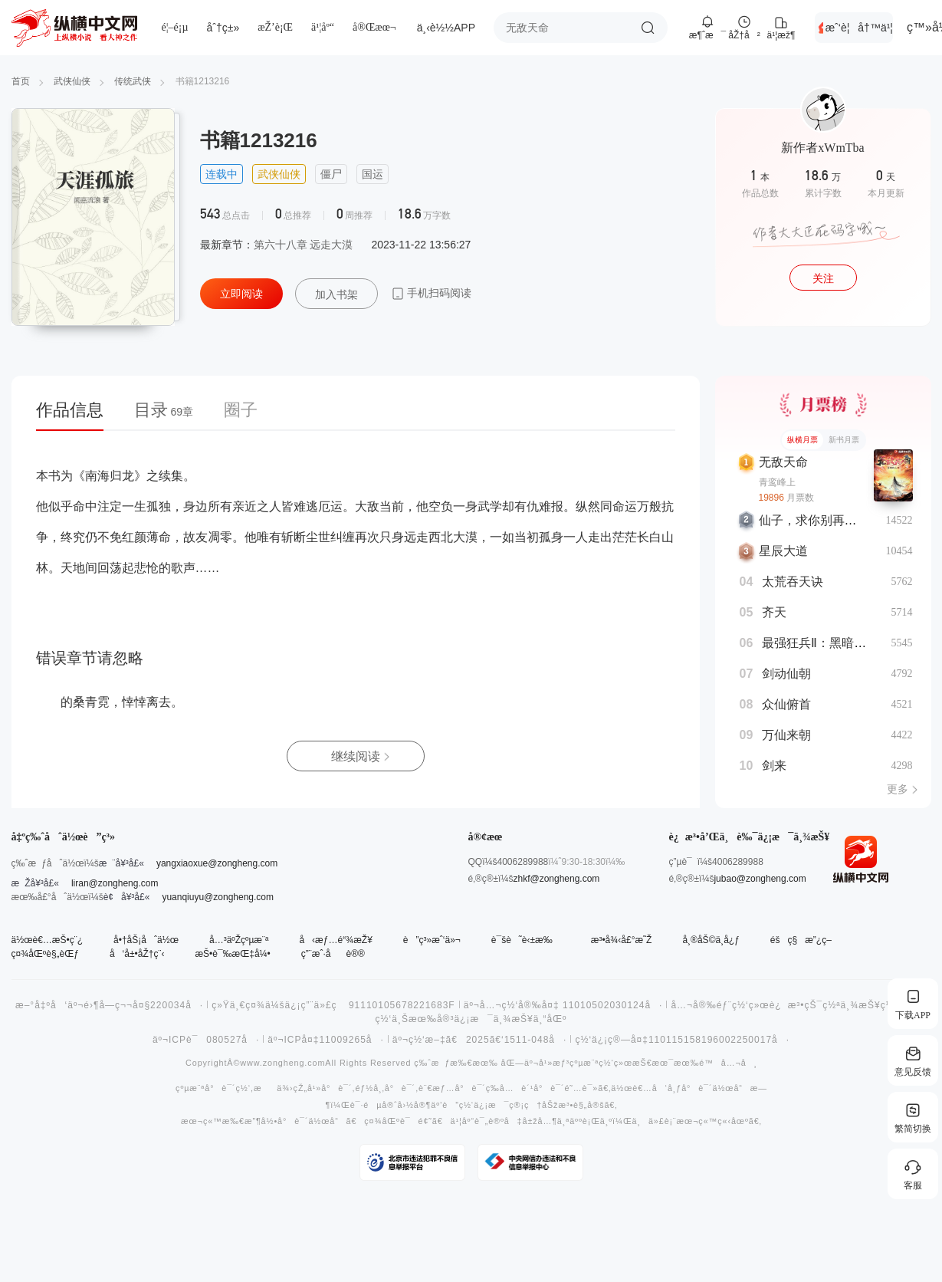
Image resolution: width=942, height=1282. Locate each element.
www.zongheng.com (282, 1063)
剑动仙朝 (786, 673)
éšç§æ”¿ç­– (801, 940)
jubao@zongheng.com (760, 878)
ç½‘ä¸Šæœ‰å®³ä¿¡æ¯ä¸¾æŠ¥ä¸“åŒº (471, 1019)
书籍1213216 (203, 81)
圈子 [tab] (241, 409)
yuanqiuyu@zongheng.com (218, 897)
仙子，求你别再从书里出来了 (838, 520)
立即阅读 (241, 294)
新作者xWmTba (822, 147)
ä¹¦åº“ (322, 27)
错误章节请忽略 (89, 657)
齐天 (774, 612)
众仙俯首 (786, 704)
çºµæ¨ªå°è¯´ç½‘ (213, 1088)
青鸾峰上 (777, 482)
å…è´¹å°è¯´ (531, 1088)
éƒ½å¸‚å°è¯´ (385, 1088)
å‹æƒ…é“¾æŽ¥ (335, 940)
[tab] (77, 415)
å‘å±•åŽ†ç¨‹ (137, 953)
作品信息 (69, 409)
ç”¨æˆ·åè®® (333, 953)
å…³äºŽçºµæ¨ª (238, 940)
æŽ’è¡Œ (275, 27)
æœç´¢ (647, 27)
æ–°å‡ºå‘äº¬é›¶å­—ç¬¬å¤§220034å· (109, 1005)
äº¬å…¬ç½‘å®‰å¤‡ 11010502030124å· (563, 1005)
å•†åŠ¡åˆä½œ (146, 940)
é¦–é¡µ (175, 27)
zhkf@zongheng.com (556, 878)
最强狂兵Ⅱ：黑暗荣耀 (820, 642)
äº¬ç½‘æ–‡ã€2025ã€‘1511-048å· (479, 1039)
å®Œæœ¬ (374, 27)
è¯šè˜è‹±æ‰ (525, 940)
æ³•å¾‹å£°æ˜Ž (621, 940)
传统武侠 (132, 81)
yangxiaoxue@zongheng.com (216, 863)
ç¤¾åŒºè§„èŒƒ (45, 953)
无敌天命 (783, 461)
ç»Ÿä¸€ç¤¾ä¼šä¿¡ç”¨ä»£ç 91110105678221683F (333, 1005)
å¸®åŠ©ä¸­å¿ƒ (710, 940)
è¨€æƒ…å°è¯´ (452, 1088)
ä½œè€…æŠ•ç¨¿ (47, 940)
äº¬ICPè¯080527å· (206, 1039)
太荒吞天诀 (792, 581)
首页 (20, 81)
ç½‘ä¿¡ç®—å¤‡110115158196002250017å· (682, 1039)
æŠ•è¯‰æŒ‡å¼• (232, 953)
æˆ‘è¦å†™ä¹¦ (859, 27)
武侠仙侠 (72, 81)
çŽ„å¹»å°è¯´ (322, 1088)
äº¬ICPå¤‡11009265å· (326, 1039)
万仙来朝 (786, 734)
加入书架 (336, 294)
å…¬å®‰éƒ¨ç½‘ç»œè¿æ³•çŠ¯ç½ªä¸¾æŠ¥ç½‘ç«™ (794, 1005)
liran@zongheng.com (115, 883)
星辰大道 (783, 550)
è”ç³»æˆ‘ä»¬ (432, 940)
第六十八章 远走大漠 (303, 244)
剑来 (774, 765)
